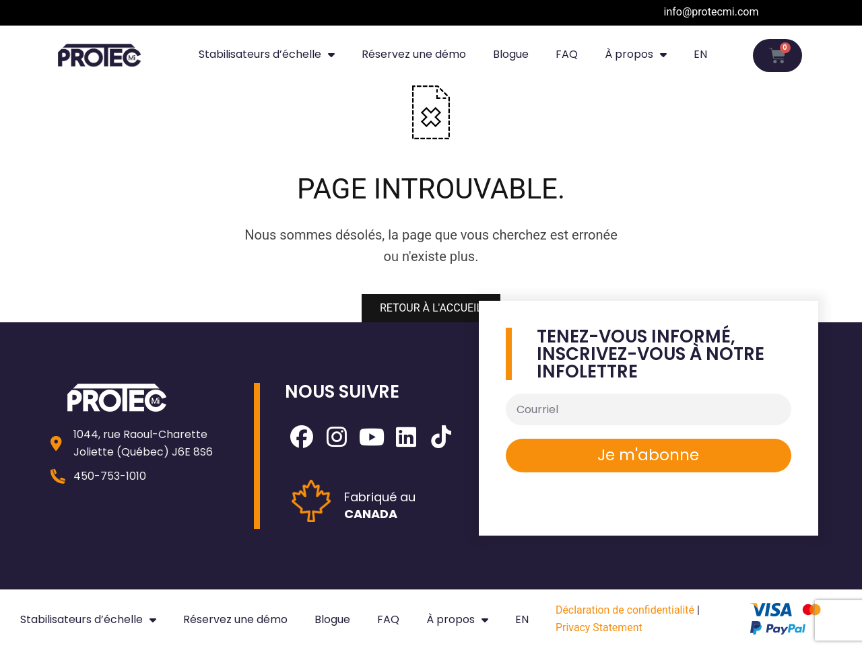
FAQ (567, 54)
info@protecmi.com (711, 11)
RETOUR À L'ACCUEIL (431, 307)
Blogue (511, 54)
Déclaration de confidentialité (625, 610)
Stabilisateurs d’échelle (267, 54)
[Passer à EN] (700, 54)
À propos (636, 54)
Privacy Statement (599, 627)
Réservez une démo (414, 54)
